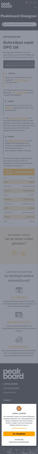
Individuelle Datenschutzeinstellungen (19, 440)
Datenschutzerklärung (19, 428)
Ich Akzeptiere (19, 433)
